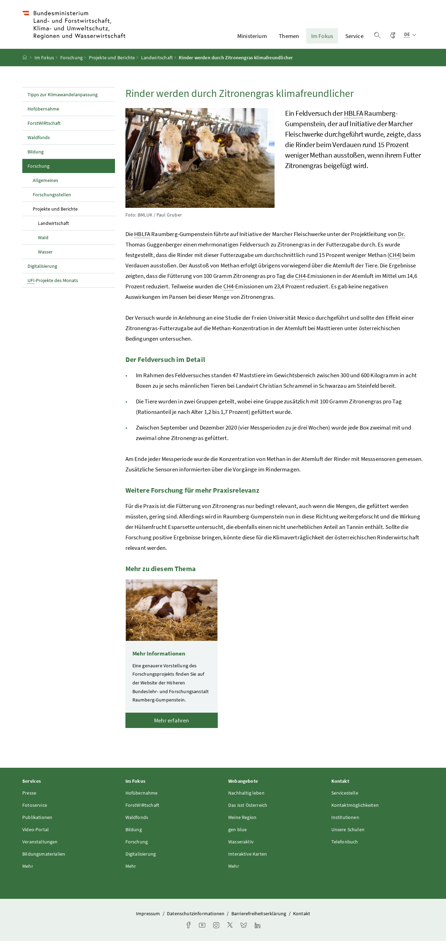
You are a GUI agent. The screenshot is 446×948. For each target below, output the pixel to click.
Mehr (27, 873)
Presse (29, 800)
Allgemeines (45, 187)
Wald (43, 244)
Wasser (45, 259)
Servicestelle (344, 800)
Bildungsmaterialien (43, 861)
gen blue (237, 836)
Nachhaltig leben (246, 800)
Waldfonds (39, 144)
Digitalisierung (42, 273)
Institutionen (345, 824)
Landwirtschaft (157, 64)
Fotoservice (34, 812)
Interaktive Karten (247, 861)
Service (354, 39)
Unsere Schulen (347, 836)
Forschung (71, 64)
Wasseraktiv (241, 848)
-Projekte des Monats (53, 287)
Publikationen (37, 824)
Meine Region (242, 824)
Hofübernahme (43, 116)
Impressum (148, 920)
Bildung (36, 159)
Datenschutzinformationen (196, 920)
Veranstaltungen (40, 848)
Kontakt (301, 920)
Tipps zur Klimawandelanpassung (63, 101)
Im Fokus (322, 39)
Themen (289, 39)
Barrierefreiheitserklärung (259, 920)
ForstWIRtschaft (44, 130)
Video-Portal (35, 836)
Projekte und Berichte (112, 64)
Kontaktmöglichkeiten (355, 812)
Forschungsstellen (52, 201)
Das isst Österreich (247, 812)
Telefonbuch (344, 848)
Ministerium (252, 39)
